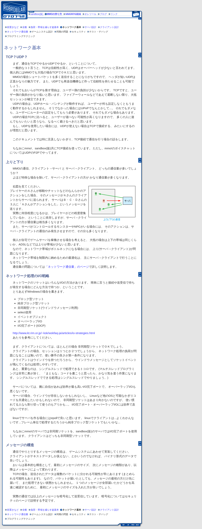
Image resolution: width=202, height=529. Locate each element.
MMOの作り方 (54, 14)
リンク (114, 14)
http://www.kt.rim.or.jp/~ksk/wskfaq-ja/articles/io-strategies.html (54, 333)
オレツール (90, 14)
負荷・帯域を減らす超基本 (45, 27)
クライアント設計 (109, 27)
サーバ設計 (90, 27)
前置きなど (13, 27)
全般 (24, 27)
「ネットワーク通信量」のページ (67, 266)
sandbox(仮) (36, 14)
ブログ (103, 14)
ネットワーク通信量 (17, 31)
